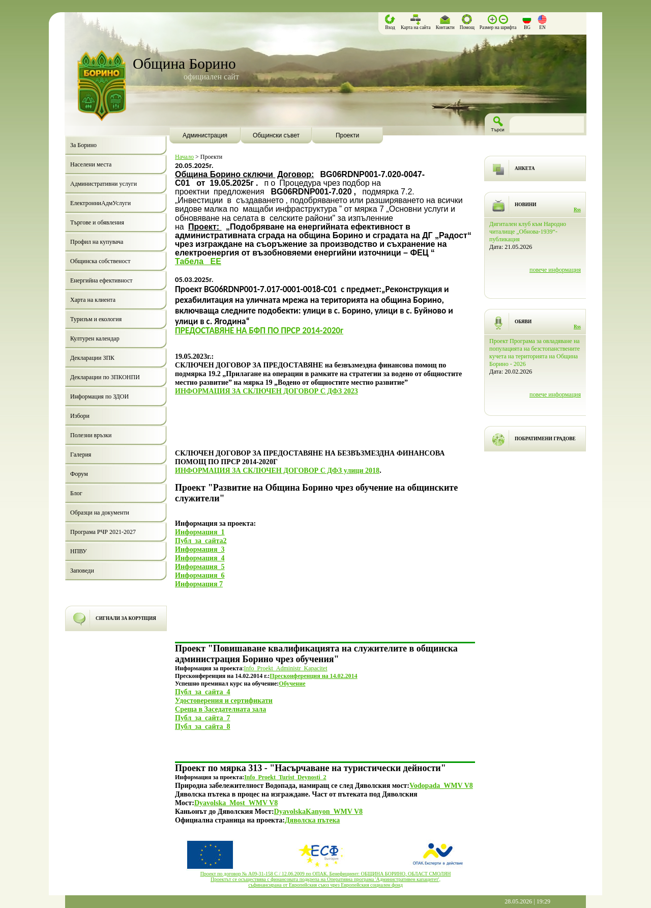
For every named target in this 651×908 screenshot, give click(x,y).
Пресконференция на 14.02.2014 (313, 675)
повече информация (555, 269)
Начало (184, 156)
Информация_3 (200, 549)
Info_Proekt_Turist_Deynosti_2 (285, 777)
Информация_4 (200, 558)
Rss (577, 209)
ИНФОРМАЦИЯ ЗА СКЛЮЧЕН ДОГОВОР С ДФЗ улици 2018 (277, 470)
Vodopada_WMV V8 (441, 785)
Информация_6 (200, 575)
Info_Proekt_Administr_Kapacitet (286, 668)
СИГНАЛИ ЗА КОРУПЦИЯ (126, 618)
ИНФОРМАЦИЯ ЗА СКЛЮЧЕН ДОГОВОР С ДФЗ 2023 (266, 391)
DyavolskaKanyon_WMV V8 (318, 811)
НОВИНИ (526, 204)
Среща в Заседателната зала (220, 709)
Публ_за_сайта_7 (202, 718)
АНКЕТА (525, 168)
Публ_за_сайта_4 (202, 692)
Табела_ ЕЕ (198, 261)
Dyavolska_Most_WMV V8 (236, 803)
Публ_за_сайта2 (201, 540)
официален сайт (211, 76)
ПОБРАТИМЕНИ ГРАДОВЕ (545, 438)
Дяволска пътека (312, 820)
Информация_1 (200, 532)
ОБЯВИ (523, 321)
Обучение (292, 683)
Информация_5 (200, 566)
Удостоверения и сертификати (224, 700)
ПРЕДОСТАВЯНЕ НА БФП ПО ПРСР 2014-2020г (259, 330)
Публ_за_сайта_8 (202, 726)
